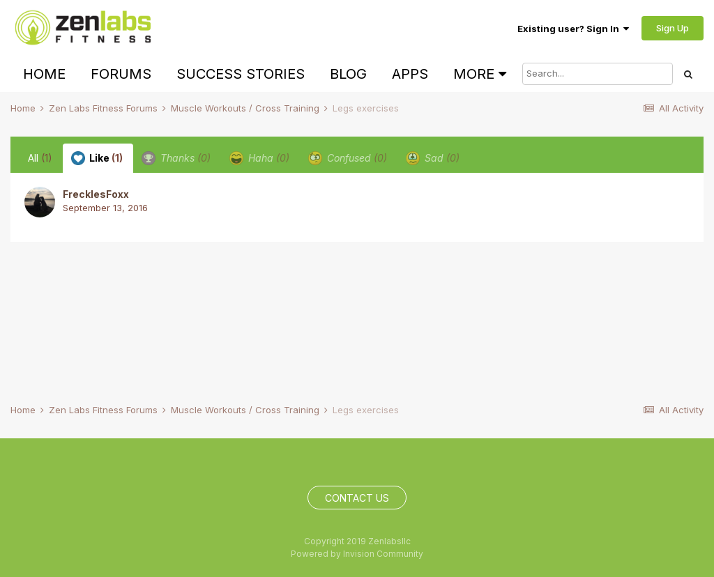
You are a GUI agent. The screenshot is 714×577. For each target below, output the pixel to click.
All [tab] (40, 158)
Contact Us (357, 498)
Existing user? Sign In (573, 28)
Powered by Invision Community (357, 553)
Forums (121, 74)
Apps (410, 74)
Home (44, 74)
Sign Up (672, 27)
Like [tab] (97, 158)
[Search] (597, 74)
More (479, 74)
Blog (348, 74)
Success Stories (240, 74)
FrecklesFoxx (96, 194)
